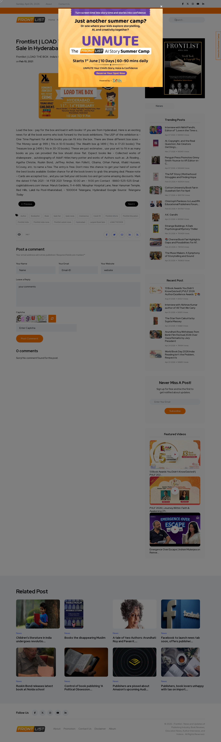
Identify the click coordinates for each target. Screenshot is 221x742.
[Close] (110, 6)
